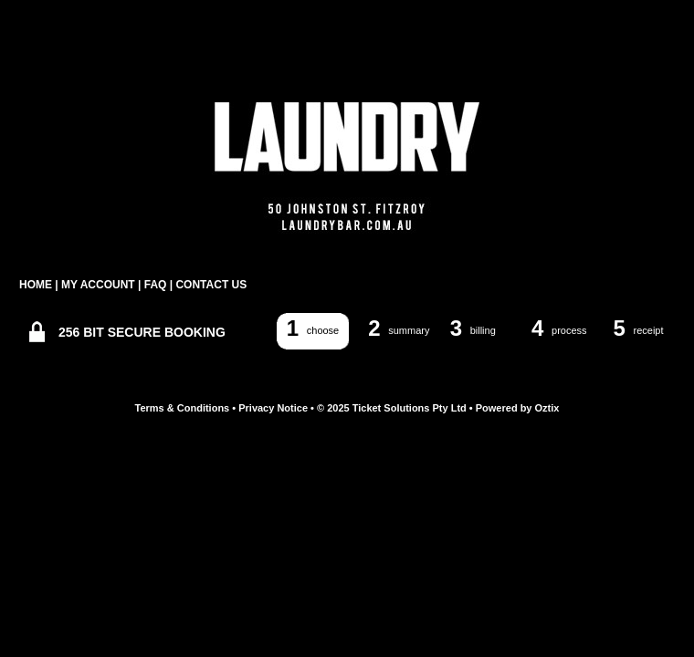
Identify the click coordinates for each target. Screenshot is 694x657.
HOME (35, 284)
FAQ (155, 284)
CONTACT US (211, 284)
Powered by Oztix (518, 407)
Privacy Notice (273, 407)
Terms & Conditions (182, 407)
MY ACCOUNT (98, 284)
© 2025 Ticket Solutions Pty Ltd (392, 407)
